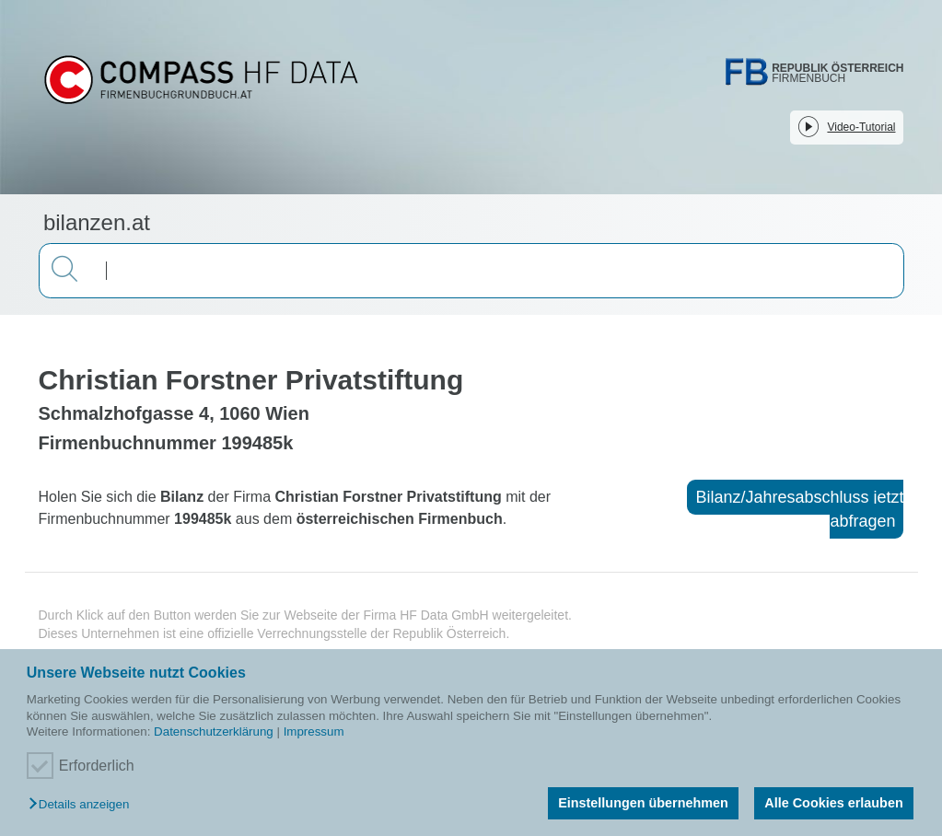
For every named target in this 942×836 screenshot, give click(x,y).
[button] (83, 805)
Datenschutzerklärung (213, 731)
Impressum (314, 731)
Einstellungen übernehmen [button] (643, 802)
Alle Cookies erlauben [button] (833, 802)
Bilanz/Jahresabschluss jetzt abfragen (799, 509)
